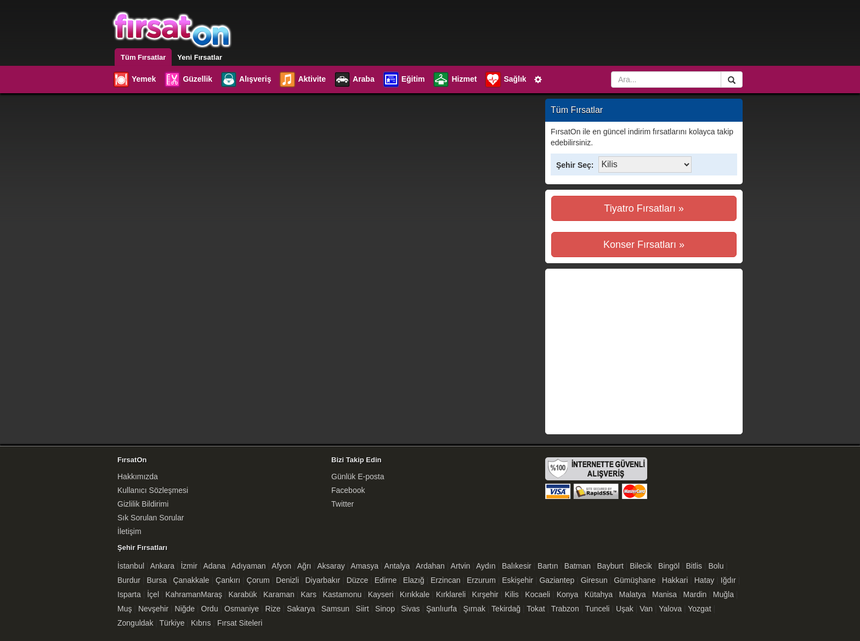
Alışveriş (245, 79)
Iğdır (728, 580)
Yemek (134, 79)
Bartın (548, 565)
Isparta (129, 594)
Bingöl (669, 565)
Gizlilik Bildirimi (142, 504)
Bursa (156, 580)
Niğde (185, 608)
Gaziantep (556, 580)
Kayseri (381, 594)
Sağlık (505, 79)
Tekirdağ (505, 608)
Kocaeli (537, 594)
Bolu (715, 565)
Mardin (695, 594)
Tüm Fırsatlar (143, 57)
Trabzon (565, 608)
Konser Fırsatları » (643, 244)
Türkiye (172, 623)
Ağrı (304, 565)
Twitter (342, 504)
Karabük (242, 594)
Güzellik (187, 79)
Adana (214, 565)
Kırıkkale (414, 594)
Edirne (386, 580)
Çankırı (228, 580)
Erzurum (481, 580)
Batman (577, 565)
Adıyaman (248, 565)
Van (646, 608)
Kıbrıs (201, 623)
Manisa (664, 594)
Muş (124, 608)
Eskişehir (517, 580)
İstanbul (130, 565)
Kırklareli (451, 594)
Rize (273, 608)
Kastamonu (341, 594)
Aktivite (302, 79)
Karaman (279, 594)
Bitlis (694, 565)
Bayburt (610, 565)
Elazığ (414, 580)
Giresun (594, 580)
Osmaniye (241, 608)
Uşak (624, 608)
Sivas (410, 608)
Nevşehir (153, 608)
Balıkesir (516, 565)
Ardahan (430, 565)
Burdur (128, 580)
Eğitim (403, 79)
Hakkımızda (137, 476)
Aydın (486, 565)
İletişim (129, 531)
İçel (153, 594)
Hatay (704, 580)
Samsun (335, 608)
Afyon (281, 565)
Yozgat (699, 608)
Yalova (670, 608)
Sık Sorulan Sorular (150, 517)
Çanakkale (191, 580)
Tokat (536, 608)
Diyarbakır (322, 580)
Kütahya (599, 594)
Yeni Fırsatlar (199, 57)
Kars (308, 594)
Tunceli (597, 608)
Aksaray (331, 565)
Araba (354, 79)
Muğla (723, 594)
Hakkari (675, 580)
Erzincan (445, 580)
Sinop (385, 608)
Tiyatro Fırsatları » (643, 208)
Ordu (209, 608)
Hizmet (454, 79)
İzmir (188, 565)
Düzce (358, 580)
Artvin (461, 565)
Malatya (632, 594)
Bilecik (641, 565)
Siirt (362, 608)
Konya (568, 594)
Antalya (397, 565)
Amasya (364, 565)
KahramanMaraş (193, 594)
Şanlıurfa (441, 608)
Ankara (162, 565)
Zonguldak (135, 623)
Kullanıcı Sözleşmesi (152, 490)
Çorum (258, 580)
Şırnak (474, 608)
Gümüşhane (634, 580)
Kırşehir (485, 594)
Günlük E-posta (357, 476)
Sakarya (301, 608)
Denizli (287, 580)
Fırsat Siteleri (239, 623)
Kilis (512, 594)
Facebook (348, 490)
